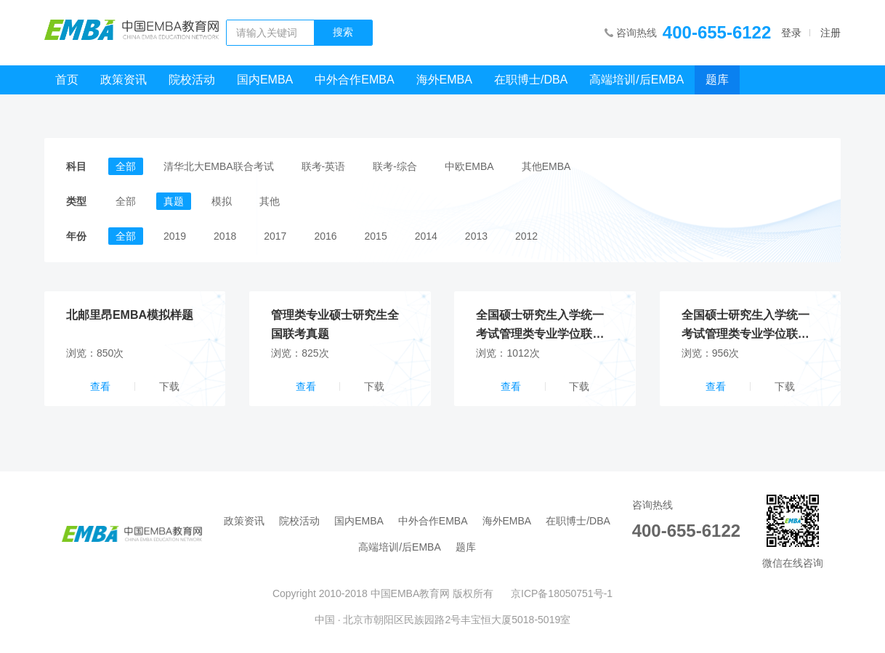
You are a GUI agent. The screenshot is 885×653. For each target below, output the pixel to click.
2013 (476, 236)
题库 (717, 79)
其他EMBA (546, 166)
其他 (269, 201)
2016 (325, 236)
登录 (791, 32)
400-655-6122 (717, 32)
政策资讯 (123, 79)
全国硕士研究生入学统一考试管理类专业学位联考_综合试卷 (543, 326)
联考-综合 (395, 166)
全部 (126, 166)
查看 (100, 386)
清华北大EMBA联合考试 (218, 166)
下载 (169, 386)
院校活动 (192, 79)
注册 (830, 32)
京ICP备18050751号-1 (562, 593)
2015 (376, 236)
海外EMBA (444, 79)
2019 (174, 236)
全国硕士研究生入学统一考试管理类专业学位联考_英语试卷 (749, 326)
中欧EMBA (469, 166)
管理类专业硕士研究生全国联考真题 (335, 324)
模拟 (221, 201)
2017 (275, 236)
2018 (225, 236)
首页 (66, 79)
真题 (173, 201)
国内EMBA (265, 79)
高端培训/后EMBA (636, 79)
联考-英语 (324, 166)
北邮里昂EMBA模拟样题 (129, 315)
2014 (426, 236)
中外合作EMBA (354, 79)
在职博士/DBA (530, 79)
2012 (526, 236)
